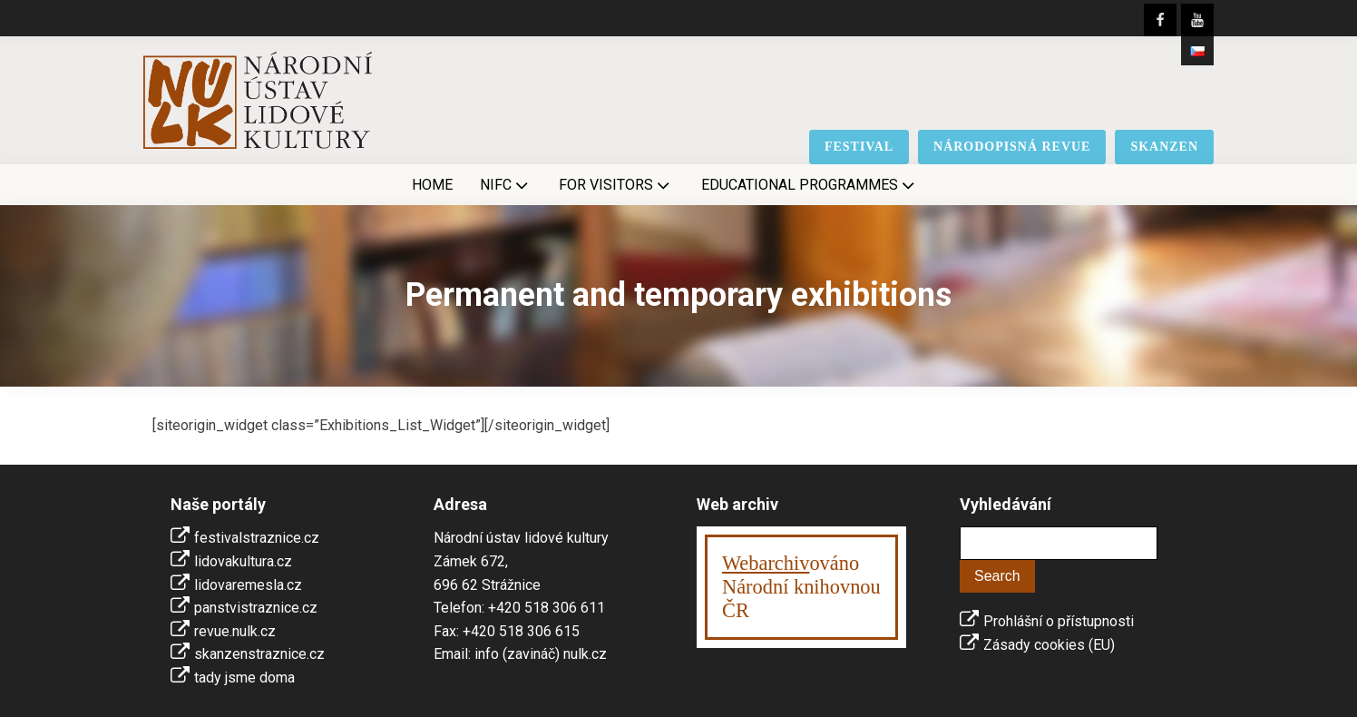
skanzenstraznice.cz (259, 654)
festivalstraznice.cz (256, 537)
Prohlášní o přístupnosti (1058, 621)
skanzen (1164, 146)
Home (432, 184)
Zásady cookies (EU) (1049, 644)
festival (859, 146)
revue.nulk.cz (235, 631)
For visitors (616, 185)
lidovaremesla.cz (248, 585)
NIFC (506, 185)
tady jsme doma (244, 677)
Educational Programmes (809, 185)
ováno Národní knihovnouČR (801, 587)
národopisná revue (1011, 146)
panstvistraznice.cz (255, 607)
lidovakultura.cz (243, 561)
